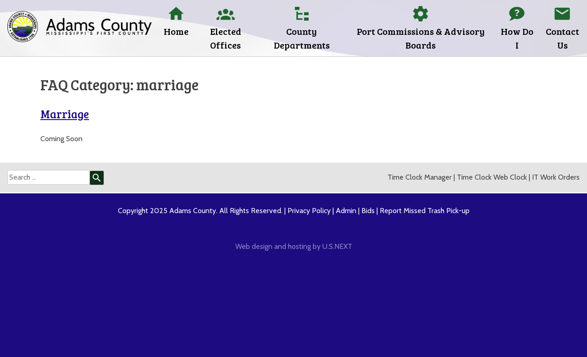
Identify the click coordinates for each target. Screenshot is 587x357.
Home (176, 31)
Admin (346, 210)
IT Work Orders (556, 177)
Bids (368, 210)
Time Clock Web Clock (492, 177)
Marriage (64, 113)
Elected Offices (225, 38)
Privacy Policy (309, 210)
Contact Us (562, 38)
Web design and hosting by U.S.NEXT (293, 246)
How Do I (517, 38)
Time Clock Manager (420, 177)
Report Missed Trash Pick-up (425, 210)
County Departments (302, 38)
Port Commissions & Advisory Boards (421, 38)
